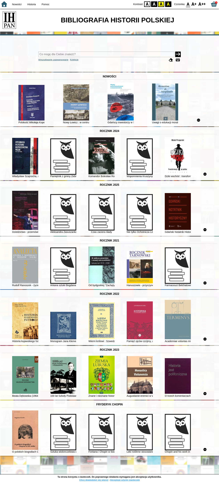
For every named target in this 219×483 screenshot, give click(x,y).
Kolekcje (74, 59)
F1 (194, 3)
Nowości (17, 4)
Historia (31, 4)
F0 (188, 3)
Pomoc (45, 4)
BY (168, 3)
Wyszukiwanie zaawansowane (53, 59)
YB (161, 3)
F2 (202, 3)
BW (154, 3)
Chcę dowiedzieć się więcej (93, 480)
